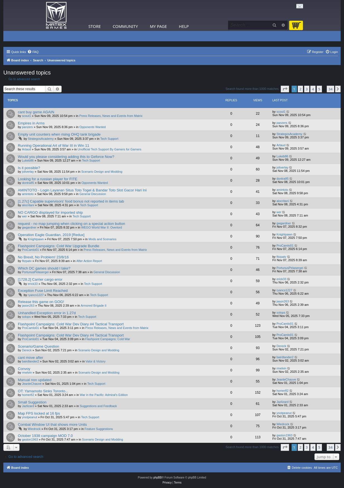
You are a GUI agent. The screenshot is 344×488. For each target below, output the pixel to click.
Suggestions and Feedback (98, 406)
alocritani (28, 205)
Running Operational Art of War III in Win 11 (53, 145)
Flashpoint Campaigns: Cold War (107, 339)
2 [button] (300, 89)
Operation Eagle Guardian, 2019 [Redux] (51, 235)
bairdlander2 (30, 361)
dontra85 (28, 182)
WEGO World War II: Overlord (101, 227)
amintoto (28, 194)
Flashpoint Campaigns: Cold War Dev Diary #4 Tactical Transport (71, 324)
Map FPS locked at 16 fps (39, 413)
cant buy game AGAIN (36, 112)
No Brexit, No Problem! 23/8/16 (43, 257)
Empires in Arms (31, 123)
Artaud (26, 149)
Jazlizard (28, 406)
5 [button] (319, 89)
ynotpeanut (29, 417)
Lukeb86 (28, 160)
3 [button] (307, 89)
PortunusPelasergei (35, 272)
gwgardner (29, 227)
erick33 (33, 283)
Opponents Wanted (92, 127)
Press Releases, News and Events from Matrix (110, 115)
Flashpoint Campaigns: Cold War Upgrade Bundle (58, 246)
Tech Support (109, 138)
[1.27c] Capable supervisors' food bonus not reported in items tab (71, 201)
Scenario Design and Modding (101, 171)
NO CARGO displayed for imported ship (50, 212)
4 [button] (313, 89)
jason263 (28, 305)
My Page (158, 26)
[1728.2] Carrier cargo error (40, 279)
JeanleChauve (32, 383)
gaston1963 (30, 439)
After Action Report (89, 261)
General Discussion (92, 194)
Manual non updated (34, 380)
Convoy (24, 369)
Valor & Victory (96, 361)
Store (94, 26)
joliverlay (28, 171)
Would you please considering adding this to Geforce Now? (66, 157)
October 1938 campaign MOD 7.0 (45, 436)
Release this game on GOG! (41, 302)
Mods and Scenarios (102, 239)
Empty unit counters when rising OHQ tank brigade (59, 134)
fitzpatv (27, 261)
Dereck (27, 350)
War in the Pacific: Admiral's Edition (104, 394)
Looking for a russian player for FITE (47, 179)
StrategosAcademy (41, 138)
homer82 (28, 394)
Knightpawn (36, 239)
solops (26, 316)
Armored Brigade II (93, 305)
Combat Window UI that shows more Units (52, 424)
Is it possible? (29, 168)
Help (184, 26)
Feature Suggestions (98, 429)
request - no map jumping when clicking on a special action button (71, 224)
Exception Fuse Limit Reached (43, 291)
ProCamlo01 (30, 249)
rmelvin (27, 372)
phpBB (157, 477)
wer (24, 216)
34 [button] (330, 89)
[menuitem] (32, 52)
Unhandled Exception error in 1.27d (47, 313)
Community (125, 26)
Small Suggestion (32, 402)
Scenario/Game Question (38, 346)
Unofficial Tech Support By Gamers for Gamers (109, 149)
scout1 (26, 115)
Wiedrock (34, 429)
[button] (285, 89)
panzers (27, 127)
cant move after (30, 357)
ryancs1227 (36, 295)
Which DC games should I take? (44, 268)
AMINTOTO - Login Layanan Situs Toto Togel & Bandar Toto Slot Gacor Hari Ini (82, 190)
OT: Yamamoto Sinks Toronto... (43, 391)
